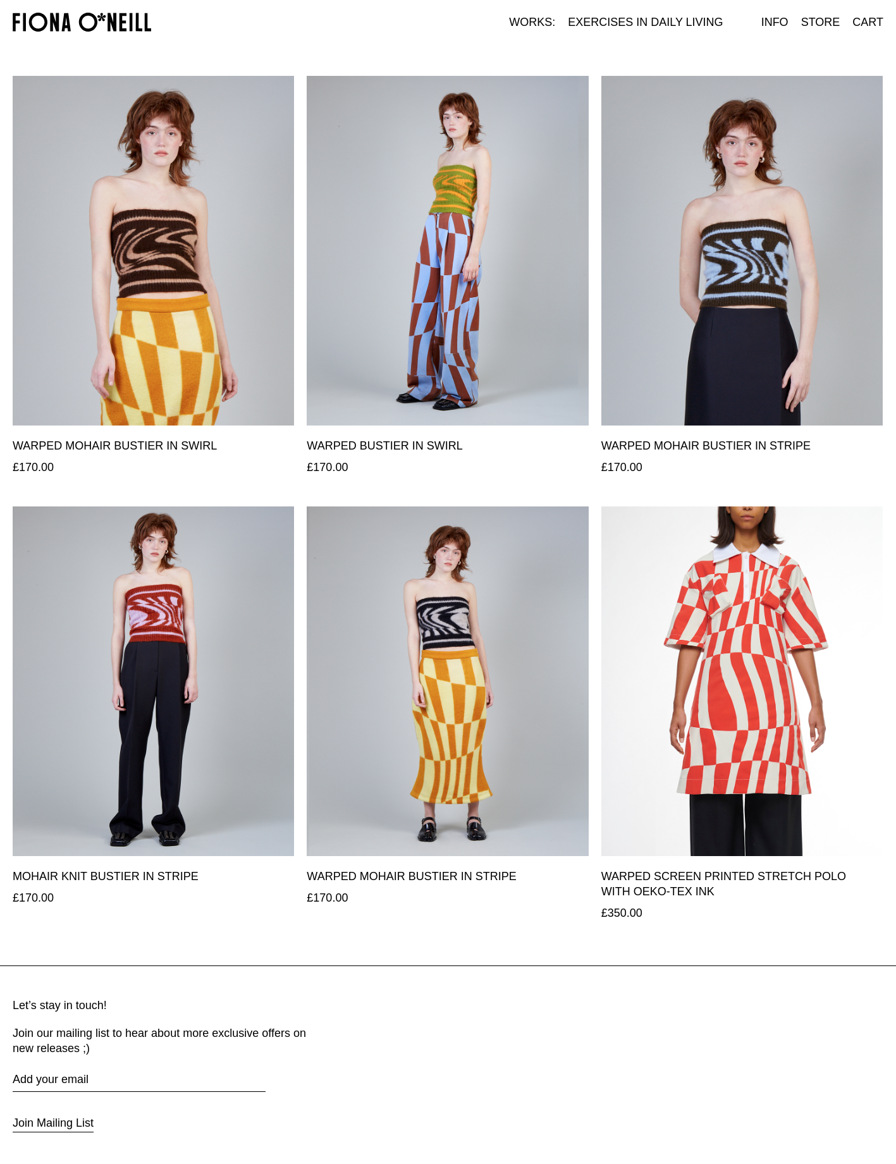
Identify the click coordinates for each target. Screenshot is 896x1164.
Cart (867, 22)
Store (820, 22)
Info (775, 22)
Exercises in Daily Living (645, 22)
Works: (532, 22)
